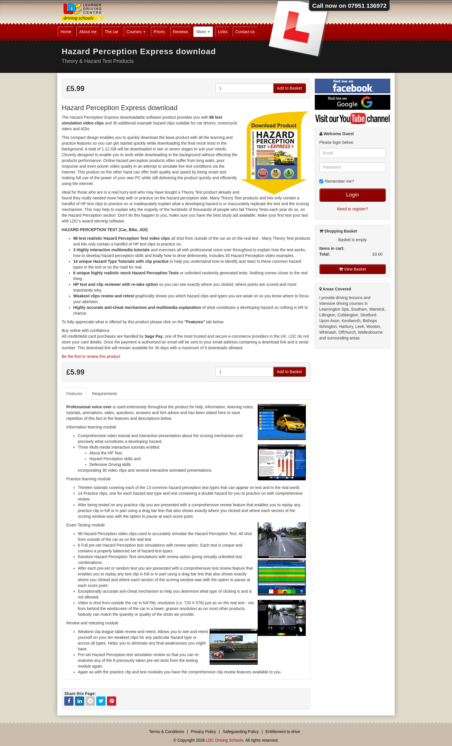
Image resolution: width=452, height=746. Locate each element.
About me (88, 31)
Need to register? (352, 209)
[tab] (74, 394)
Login (352, 195)
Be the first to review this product (91, 356)
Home (66, 31)
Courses (136, 31)
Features (74, 393)
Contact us (245, 31)
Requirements (104, 393)
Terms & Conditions (166, 731)
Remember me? (336, 181)
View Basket (352, 269)
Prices (159, 31)
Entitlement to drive (282, 731)
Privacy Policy (203, 731)
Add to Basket (289, 88)
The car (111, 31)
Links (222, 31)
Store (203, 31)
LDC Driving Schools (224, 740)
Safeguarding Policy (241, 731)
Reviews (180, 31)
